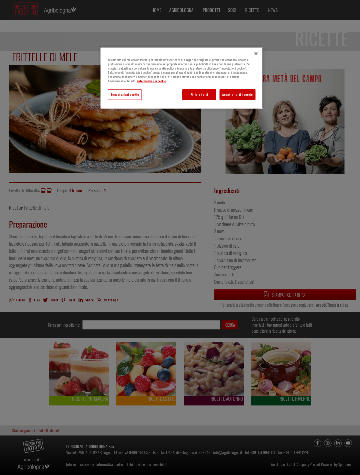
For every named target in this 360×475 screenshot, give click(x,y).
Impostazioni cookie (125, 94)
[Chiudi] (256, 53)
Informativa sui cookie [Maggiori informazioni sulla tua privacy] (151, 81)
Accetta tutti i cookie (237, 94)
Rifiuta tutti (199, 94)
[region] (181, 78)
